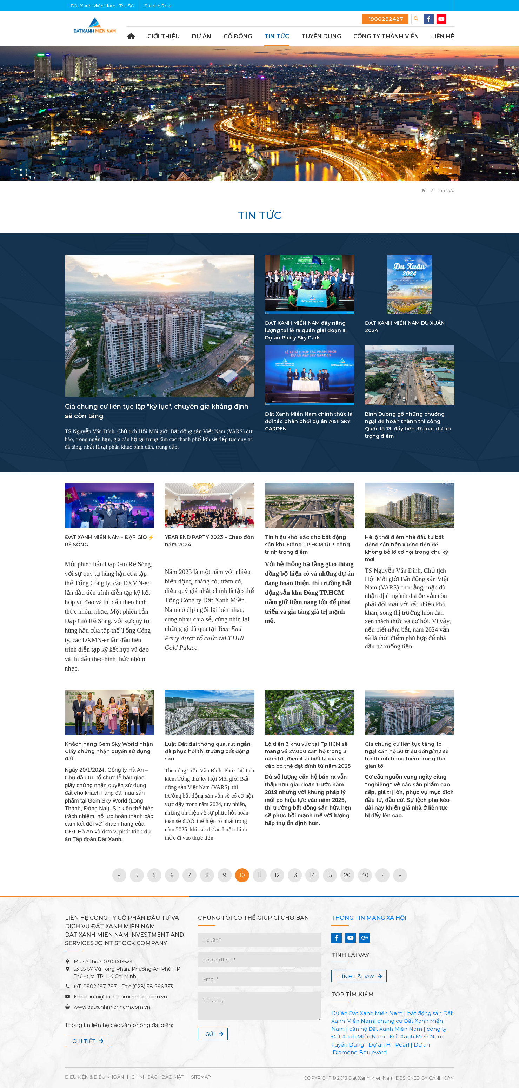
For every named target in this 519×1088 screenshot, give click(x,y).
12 (277, 875)
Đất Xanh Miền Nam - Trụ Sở (102, 5)
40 (364, 875)
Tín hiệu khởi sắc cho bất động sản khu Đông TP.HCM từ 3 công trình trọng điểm (307, 544)
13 (294, 875)
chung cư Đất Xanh (402, 1020)
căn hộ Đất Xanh (371, 1029)
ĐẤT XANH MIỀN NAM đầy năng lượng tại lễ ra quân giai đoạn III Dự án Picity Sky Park (306, 330)
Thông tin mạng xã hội (368, 918)
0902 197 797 (99, 986)
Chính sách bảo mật (157, 1077)
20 (347, 875)
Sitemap (201, 1077)
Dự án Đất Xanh (352, 1013)
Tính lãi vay (356, 976)
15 (329, 875)
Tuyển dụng (321, 36)
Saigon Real (158, 5)
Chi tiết (83, 1041)
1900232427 (385, 18)
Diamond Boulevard (360, 1052)
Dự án (201, 36)
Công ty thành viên (386, 36)
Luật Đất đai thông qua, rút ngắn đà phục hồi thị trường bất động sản (208, 751)
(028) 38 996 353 (152, 986)
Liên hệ (442, 36)
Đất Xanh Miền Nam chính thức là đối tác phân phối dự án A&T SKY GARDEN (309, 421)
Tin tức (276, 36)
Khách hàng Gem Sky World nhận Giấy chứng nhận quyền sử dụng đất (109, 751)
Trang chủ (131, 36)
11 (260, 875)
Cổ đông (238, 36)
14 (312, 875)
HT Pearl (397, 1044)
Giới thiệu (163, 36)
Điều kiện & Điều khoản (94, 1077)
